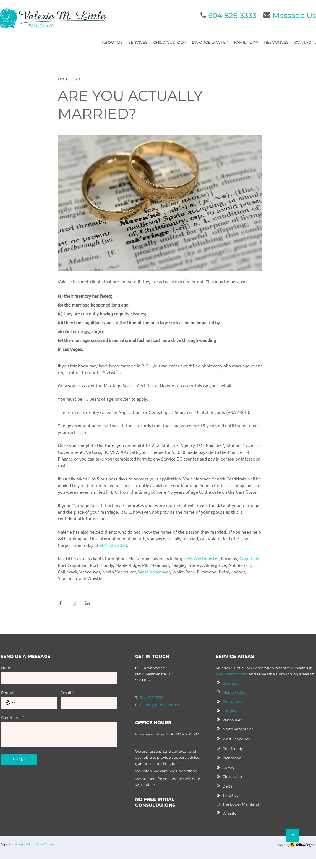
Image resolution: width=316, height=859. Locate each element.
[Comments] (58, 734)
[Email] (87, 702)
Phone (8, 692)
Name (8, 667)
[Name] (57, 677)
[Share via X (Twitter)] (74, 603)
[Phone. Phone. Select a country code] (10, 702)
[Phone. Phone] (35, 702)
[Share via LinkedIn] (87, 603)
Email (67, 692)
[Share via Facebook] (60, 603)
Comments (12, 717)
